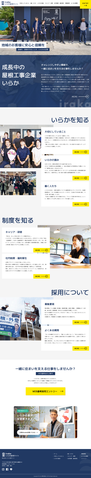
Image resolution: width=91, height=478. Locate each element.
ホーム (55, 454)
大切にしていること (24, 3)
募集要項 (67, 3)
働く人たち (33, 3)
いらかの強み (40, 3)
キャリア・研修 (49, 3)
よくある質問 (74, 3)
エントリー (84, 458)
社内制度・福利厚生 (59, 3)
